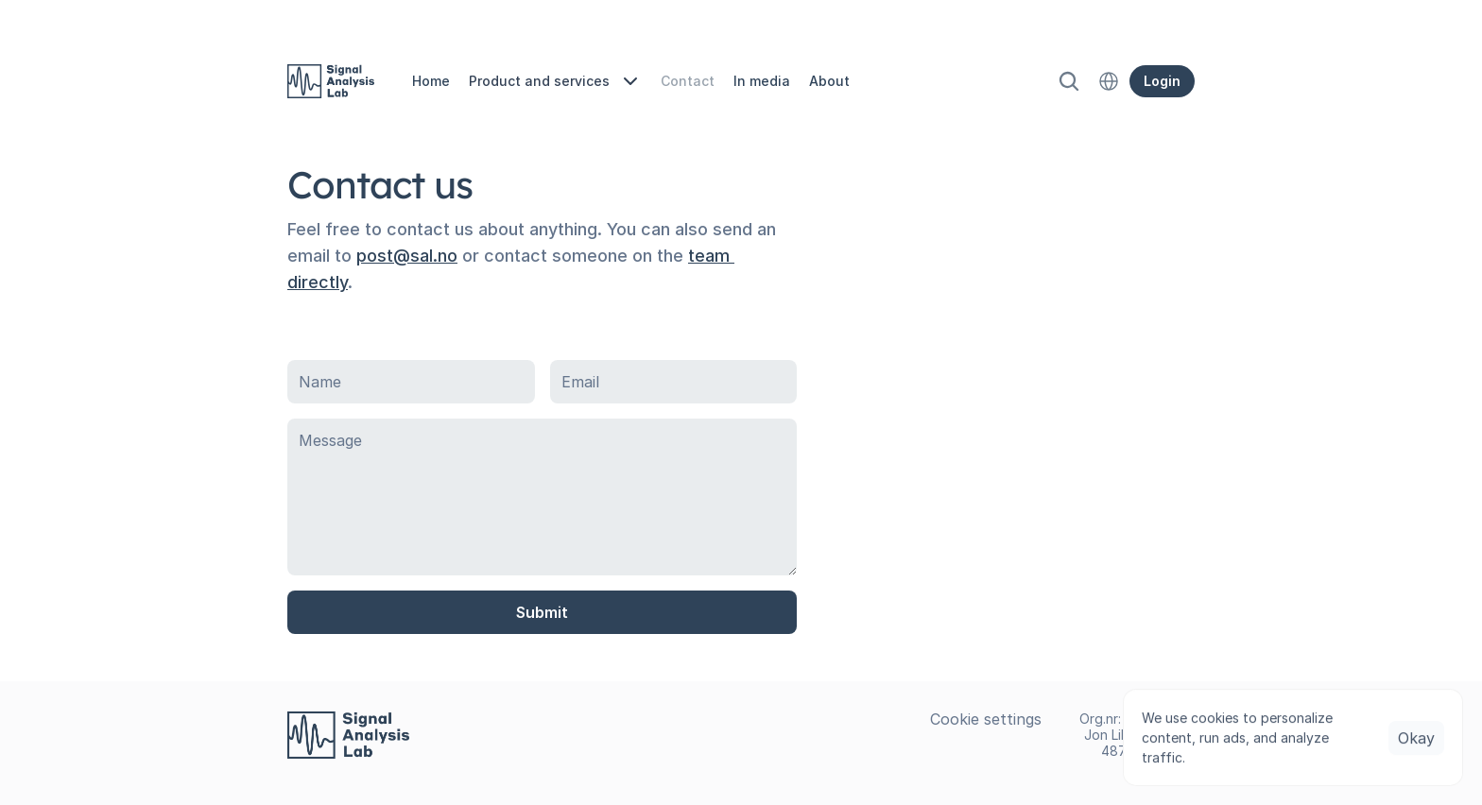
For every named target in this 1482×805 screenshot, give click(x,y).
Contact (688, 81)
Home (431, 81)
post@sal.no (406, 255)
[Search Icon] (1069, 81)
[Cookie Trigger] (986, 719)
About (829, 81)
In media (761, 81)
